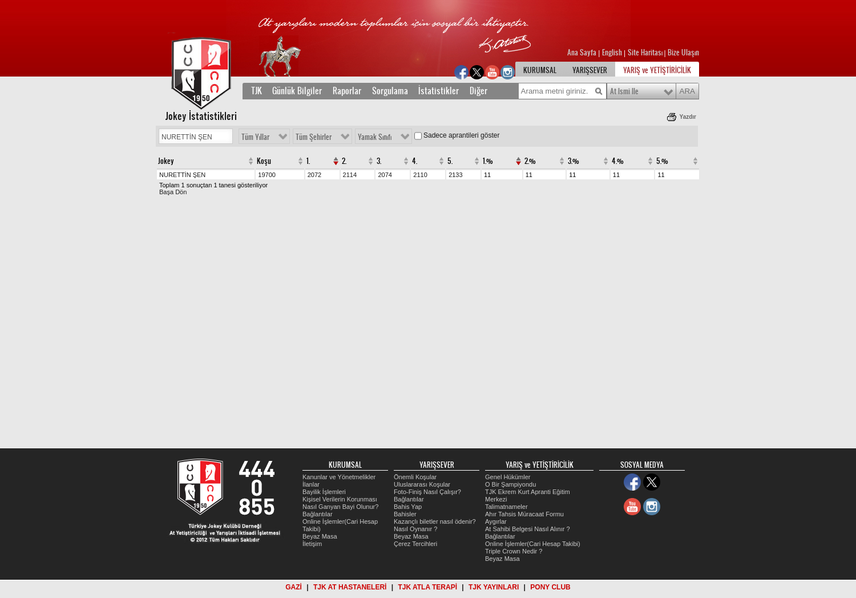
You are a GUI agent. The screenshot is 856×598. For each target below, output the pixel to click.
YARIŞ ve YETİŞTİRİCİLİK (657, 70)
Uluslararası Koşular (422, 484)
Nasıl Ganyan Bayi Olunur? (340, 506)
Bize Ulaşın (683, 52)
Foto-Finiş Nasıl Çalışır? (427, 491)
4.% (618, 161)
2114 (350, 174)
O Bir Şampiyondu (510, 484)
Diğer (478, 91)
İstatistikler (439, 91)
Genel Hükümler (507, 476)
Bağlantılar (317, 514)
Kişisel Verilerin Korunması (339, 499)
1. (308, 161)
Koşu (264, 161)
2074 (384, 174)
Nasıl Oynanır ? (415, 528)
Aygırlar (496, 521)
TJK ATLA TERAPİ (427, 587)
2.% (530, 161)
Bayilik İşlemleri (324, 491)
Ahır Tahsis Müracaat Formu (524, 514)
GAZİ (293, 587)
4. (414, 161)
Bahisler (405, 514)
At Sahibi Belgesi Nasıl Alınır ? (527, 528)
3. (379, 161)
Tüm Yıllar (255, 137)
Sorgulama (390, 91)
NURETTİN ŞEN (182, 174)
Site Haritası (646, 52)
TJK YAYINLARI (494, 587)
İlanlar (311, 484)
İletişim (312, 543)
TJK (256, 91)
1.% (488, 161)
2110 (420, 174)
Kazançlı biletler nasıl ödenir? (435, 521)
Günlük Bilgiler (298, 91)
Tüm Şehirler (314, 137)
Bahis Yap (408, 506)
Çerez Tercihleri (415, 543)
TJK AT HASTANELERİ (349, 587)
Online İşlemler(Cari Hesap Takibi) (532, 543)
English (612, 52)
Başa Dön (173, 191)
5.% (662, 161)
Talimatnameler (506, 506)
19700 (267, 174)
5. (450, 161)
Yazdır (688, 117)
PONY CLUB (550, 587)
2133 (455, 174)
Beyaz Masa (319, 536)
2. (344, 161)
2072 (314, 174)
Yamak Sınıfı (374, 137)
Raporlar (347, 91)
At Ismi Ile (624, 91)
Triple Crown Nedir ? (513, 551)
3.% (573, 161)
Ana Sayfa (582, 52)
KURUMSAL (539, 70)
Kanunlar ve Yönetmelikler (338, 476)
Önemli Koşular (415, 476)
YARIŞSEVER (589, 70)
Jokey (166, 161)
